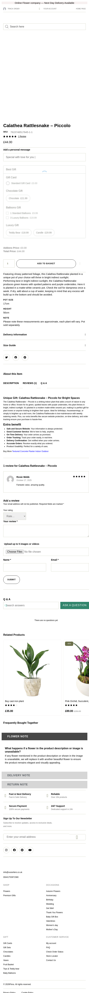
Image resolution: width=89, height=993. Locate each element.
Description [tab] (11, 379)
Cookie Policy (27, 989)
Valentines (50, 917)
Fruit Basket (8, 961)
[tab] (44, 733)
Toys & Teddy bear (11, 965)
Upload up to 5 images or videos (21, 540)
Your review (10, 517)
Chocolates (8, 948)
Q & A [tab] (44, 379)
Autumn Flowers (53, 888)
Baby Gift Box (52, 913)
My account (51, 940)
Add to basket (46, 260)
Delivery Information (15, 330)
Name (7, 556)
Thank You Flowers (54, 909)
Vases (5, 957)
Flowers (6, 888)
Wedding (50, 900)
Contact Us (51, 957)
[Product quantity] (9, 260)
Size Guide (9, 341)
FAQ (48, 944)
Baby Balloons (9, 969)
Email (55, 556)
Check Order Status (54, 948)
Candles (6, 952)
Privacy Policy (9, 989)
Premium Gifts (9, 892)
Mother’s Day (52, 926)
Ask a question (75, 601)
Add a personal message (16, 146)
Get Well (50, 905)
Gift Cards (7, 940)
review (22, 133)
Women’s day (52, 922)
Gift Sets (7, 944)
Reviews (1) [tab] (30, 379)
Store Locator (52, 952)
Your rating (8, 506)
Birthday (50, 896)
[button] (44, 331)
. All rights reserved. (22, 981)
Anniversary (51, 892)
